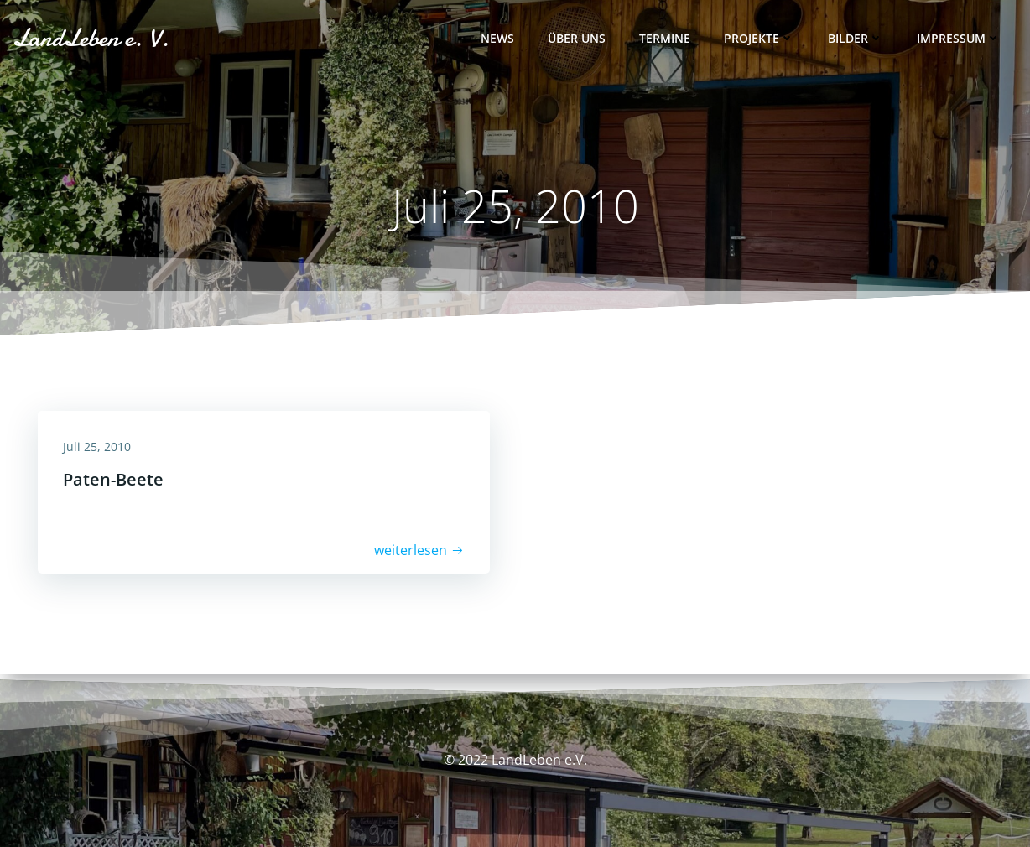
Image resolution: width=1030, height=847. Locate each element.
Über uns (577, 38)
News (497, 38)
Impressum (959, 38)
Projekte (759, 38)
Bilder (855, 38)
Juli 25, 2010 (97, 447)
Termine (664, 38)
